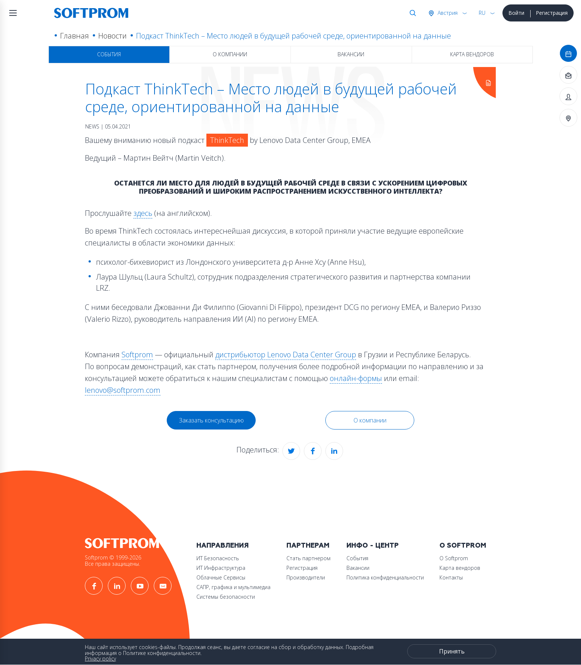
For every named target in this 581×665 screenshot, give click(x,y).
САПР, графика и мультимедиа (233, 587)
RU (482, 12)
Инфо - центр (372, 545)
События (109, 54)
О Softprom (462, 545)
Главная (74, 36)
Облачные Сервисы (220, 577)
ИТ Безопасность (217, 558)
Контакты (451, 577)
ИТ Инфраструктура (220, 567)
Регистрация (552, 12)
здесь (142, 213)
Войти (516, 12)
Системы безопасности (225, 596)
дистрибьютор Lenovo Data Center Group (285, 355)
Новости (112, 36)
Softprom (137, 355)
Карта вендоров (472, 54)
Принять (452, 651)
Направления (222, 545)
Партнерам (307, 545)
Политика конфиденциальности (385, 577)
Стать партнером (308, 558)
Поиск (411, 13)
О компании (230, 54)
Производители (305, 577)
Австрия (447, 12)
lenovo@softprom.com (122, 390)
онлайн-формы (356, 378)
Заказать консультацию (211, 420)
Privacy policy (100, 658)
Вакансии (351, 54)
